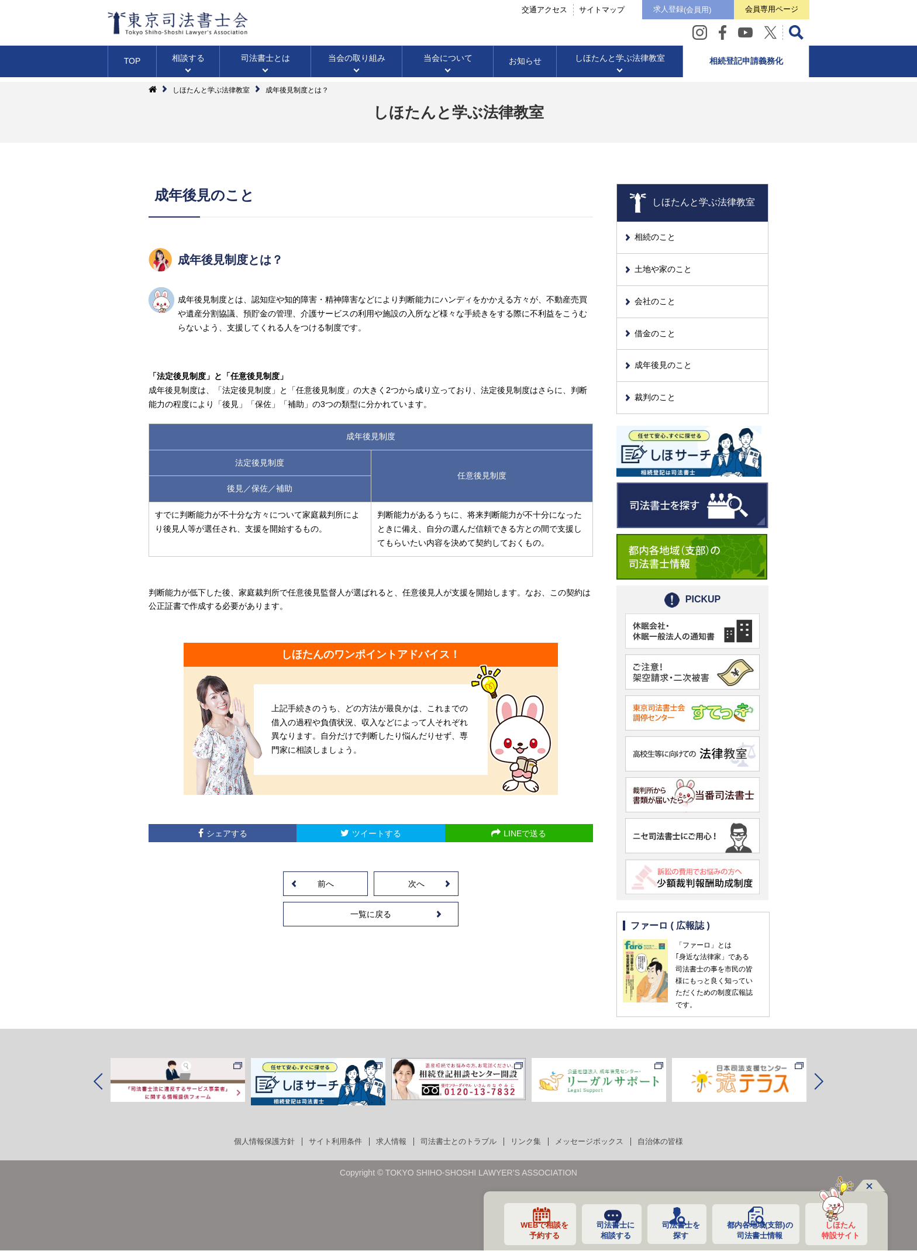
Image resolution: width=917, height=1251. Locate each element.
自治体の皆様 (672, 1141)
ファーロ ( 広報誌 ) (671, 926)
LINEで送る (525, 833)
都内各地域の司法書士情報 (755, 1229)
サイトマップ (575, 12)
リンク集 (529, 1141)
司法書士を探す (673, 1229)
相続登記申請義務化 (746, 66)
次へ (416, 883)
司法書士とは (265, 63)
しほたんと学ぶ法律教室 (620, 63)
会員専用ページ (765, 12)
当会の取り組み (356, 63)
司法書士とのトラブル (458, 1141)
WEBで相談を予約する (535, 1229)
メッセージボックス (597, 1141)
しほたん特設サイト (836, 1229)
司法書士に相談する (607, 1229)
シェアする (226, 833)
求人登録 (662, 12)
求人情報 (387, 1141)
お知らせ (525, 66)
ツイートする (376, 833)
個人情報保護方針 (252, 1141)
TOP (132, 66)
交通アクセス (518, 12)
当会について (448, 63)
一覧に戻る (370, 914)
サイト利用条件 (328, 1141)
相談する (188, 63)
